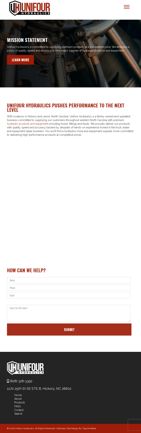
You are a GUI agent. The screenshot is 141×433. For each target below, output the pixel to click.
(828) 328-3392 (19, 381)
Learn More (20, 59)
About (17, 398)
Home (18, 395)
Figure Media (89, 428)
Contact (19, 410)
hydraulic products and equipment (27, 131)
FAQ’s (17, 406)
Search (18, 413)
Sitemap (61, 428)
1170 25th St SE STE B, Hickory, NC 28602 (39, 388)
